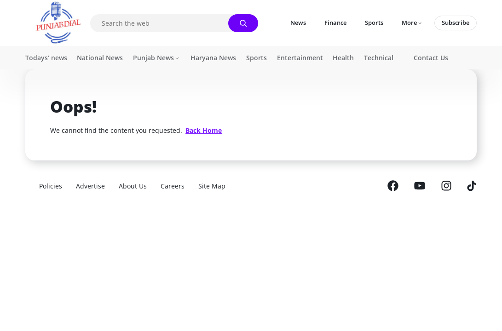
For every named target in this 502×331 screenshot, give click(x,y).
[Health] (343, 58)
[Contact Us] (431, 58)
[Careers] (173, 186)
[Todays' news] (46, 58)
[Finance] (335, 23)
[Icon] (412, 23)
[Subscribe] (455, 23)
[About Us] (133, 186)
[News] (298, 23)
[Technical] (378, 58)
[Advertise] (90, 186)
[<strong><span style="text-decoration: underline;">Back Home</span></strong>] (203, 130)
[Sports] (374, 23)
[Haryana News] (213, 58)
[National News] (100, 58)
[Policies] (50, 186)
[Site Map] (211, 186)
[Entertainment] (300, 58)
